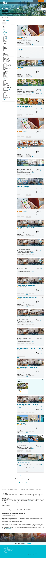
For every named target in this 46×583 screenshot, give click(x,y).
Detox (4, 40)
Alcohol (5, 82)
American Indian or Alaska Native (8, 95)
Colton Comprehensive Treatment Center (26, 266)
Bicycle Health (20, 37)
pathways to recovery (8, 528)
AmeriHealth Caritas (6, 49)
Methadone (4, 20)
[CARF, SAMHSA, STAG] (41, 464)
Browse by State (22, 482)
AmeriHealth (5, 48)
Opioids (5, 81)
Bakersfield (4, 28)
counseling (9, 486)
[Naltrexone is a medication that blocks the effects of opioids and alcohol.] (8, 90)
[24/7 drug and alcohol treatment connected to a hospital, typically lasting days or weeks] (6, 38)
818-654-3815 (19, 446)
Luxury (5, 67)
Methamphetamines (6, 85)
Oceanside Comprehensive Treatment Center (27, 316)
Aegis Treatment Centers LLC (23, 462)
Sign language (5, 94)
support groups (5, 486)
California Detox (21, 67)
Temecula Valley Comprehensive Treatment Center (28, 404)
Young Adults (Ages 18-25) (7, 60)
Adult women (5, 73)
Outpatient (5, 39)
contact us (30, 500)
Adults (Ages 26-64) (6, 59)
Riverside (4, 33)
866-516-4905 (19, 189)
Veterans (5, 75)
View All (4, 34)
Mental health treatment (7, 66)
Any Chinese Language (7, 97)
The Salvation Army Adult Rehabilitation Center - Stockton (30, 348)
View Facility (25, 131)
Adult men (5, 72)
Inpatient (5, 37)
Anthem (5, 50)
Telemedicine (5, 41)
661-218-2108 (19, 465)
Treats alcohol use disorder (7, 64)
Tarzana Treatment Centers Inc (24, 442)
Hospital (5, 38)
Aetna (4, 46)
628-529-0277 (19, 131)
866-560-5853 (19, 170)
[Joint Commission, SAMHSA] (41, 169)
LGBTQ (5, 74)
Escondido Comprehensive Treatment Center (27, 297)
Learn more (29, 17)
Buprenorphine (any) (6, 89)
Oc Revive (19, 167)
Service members (6, 76)
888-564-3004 (19, 109)
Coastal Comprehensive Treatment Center (26, 246)
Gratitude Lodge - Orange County (24, 106)
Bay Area (4, 29)
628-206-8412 (19, 52)
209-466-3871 (19, 351)
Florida (21, 381)
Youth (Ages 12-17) (6, 61)
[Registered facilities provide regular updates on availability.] (41, 41)
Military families (6, 77)
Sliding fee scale (6, 54)
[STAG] (41, 38)
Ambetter (5, 47)
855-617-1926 (19, 250)
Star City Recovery (21, 423)
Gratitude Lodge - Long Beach (23, 147)
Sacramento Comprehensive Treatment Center (27, 336)
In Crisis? (43, 8)
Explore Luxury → (27, 543)
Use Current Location (5, 11)
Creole (5, 98)
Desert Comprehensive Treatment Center (26, 285)
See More (32, 44)
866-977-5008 (19, 90)
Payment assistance (6, 55)
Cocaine (5, 84)
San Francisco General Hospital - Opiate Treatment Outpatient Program (28, 48)
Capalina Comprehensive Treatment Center (26, 227)
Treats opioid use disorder (7, 65)
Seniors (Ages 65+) (6, 58)
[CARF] (41, 268)
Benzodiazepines (6, 83)
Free (4, 53)
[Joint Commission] (41, 89)
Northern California (5, 32)
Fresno (4, 31)
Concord (4, 30)
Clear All (8, 20)
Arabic (5, 96)
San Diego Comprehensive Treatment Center (27, 367)
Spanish (5, 93)
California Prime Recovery (23, 186)
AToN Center (20, 86)
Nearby (19, 381)
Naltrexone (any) (6, 90)
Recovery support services (7, 68)
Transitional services (6, 69)
